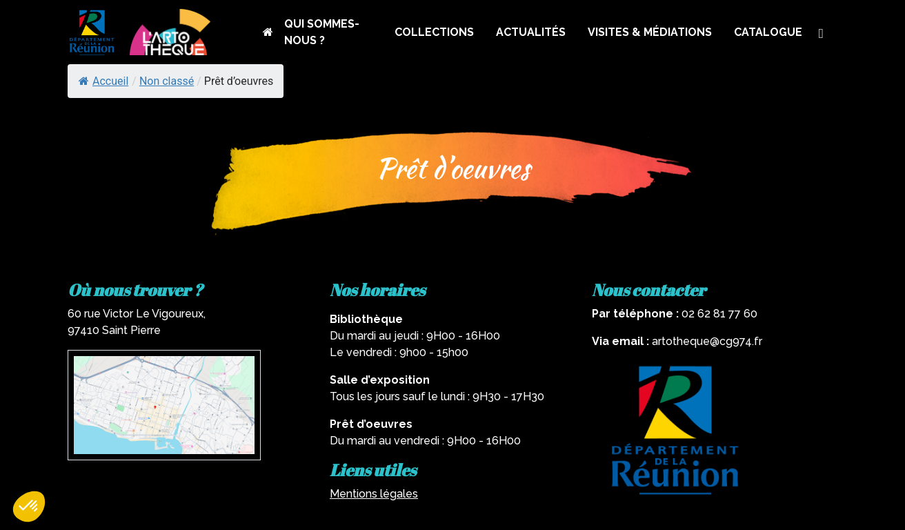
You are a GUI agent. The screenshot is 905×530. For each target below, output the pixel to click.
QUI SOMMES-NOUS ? (321, 32)
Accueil (103, 81)
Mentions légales (374, 493)
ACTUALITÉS (531, 32)
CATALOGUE (768, 32)
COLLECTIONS (434, 32)
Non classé (166, 81)
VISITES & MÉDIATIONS (650, 32)
